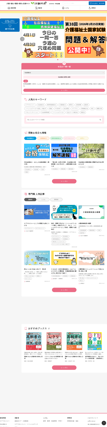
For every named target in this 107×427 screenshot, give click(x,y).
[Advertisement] (63, 281)
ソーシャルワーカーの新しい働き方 (35, 78)
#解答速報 (70, 139)
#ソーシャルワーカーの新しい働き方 (60, 214)
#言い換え (82, 248)
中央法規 (90, 401)
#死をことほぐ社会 (29, 246)
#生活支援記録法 (56, 246)
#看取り (38, 246)
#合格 (42, 139)
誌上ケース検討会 (72, 82)
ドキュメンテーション (32, 82)
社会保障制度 (45, 82)
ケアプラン (75, 78)
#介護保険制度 (83, 200)
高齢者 (30, 169)
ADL (92, 78)
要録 (50, 78)
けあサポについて (93, 388)
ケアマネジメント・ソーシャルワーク (26, 394)
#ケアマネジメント (40, 198)
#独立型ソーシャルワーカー (58, 211)
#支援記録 (72, 246)
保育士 (71, 75)
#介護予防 (82, 203)
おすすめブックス (37, 299)
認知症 (86, 75)
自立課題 (66, 78)
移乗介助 (99, 78)
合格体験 (78, 75)
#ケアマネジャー (29, 198)
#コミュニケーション (92, 248)
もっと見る (10, 70)
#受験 (26, 142)
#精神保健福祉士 (56, 209)
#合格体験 (36, 139)
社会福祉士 (41, 75)
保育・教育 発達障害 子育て (52, 391)
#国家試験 (63, 139)
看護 (16, 397)
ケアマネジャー (30, 75)
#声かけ (81, 250)
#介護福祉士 (65, 209)
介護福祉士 (62, 75)
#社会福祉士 (28, 139)
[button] (57, 61)
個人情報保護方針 (93, 394)
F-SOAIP (58, 78)
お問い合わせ (91, 391)
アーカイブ (91, 404)
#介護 (99, 200)
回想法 (83, 82)
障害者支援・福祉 (72, 391)
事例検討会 (84, 78)
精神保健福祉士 (51, 75)
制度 (16, 401)
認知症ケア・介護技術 (21, 391)
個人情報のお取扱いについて (96, 397)
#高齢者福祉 (92, 200)
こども (43, 169)
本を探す (95, 4)
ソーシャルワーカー (58, 82)
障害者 (56, 169)
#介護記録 (65, 246)
